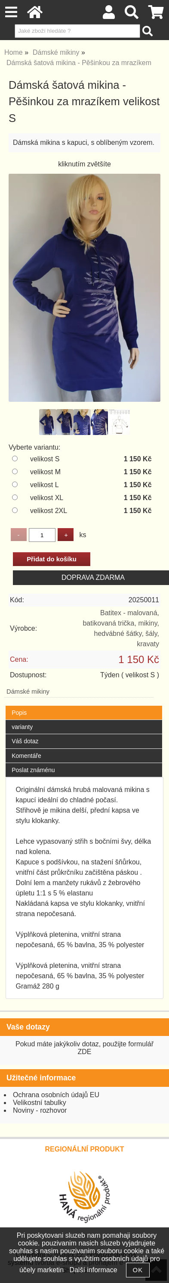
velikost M (45, 472)
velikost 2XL (48, 510)
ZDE (85, 1051)
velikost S (44, 459)
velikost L (44, 484)
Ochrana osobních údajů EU (56, 1094)
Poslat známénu (33, 770)
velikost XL (46, 497)
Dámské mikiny (27, 691)
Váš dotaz (25, 741)
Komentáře (26, 755)
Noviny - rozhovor (40, 1110)
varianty (22, 726)
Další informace (93, 1270)
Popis (19, 712)
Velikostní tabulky (39, 1102)
